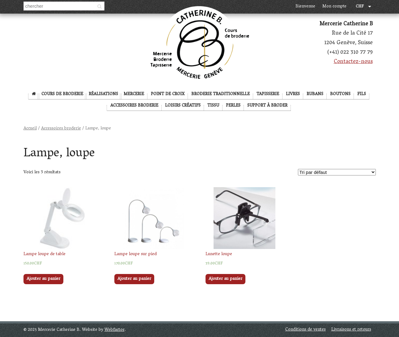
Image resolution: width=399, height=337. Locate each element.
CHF (360, 7)
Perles (233, 106)
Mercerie (134, 94)
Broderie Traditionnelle (220, 94)
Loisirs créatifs (183, 106)
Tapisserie (268, 94)
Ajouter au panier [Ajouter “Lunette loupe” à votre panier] (225, 279)
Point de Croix (168, 94)
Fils (361, 94)
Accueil (30, 128)
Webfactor (114, 330)
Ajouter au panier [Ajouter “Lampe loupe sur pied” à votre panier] (134, 279)
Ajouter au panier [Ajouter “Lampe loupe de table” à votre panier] (43, 279)
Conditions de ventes (305, 330)
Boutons (340, 94)
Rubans (315, 94)
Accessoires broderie (134, 106)
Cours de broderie (62, 94)
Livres (293, 94)
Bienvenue (305, 6)
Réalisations (103, 94)
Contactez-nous (353, 62)
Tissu (213, 106)
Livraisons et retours (351, 330)
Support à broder (267, 106)
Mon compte (334, 6)
